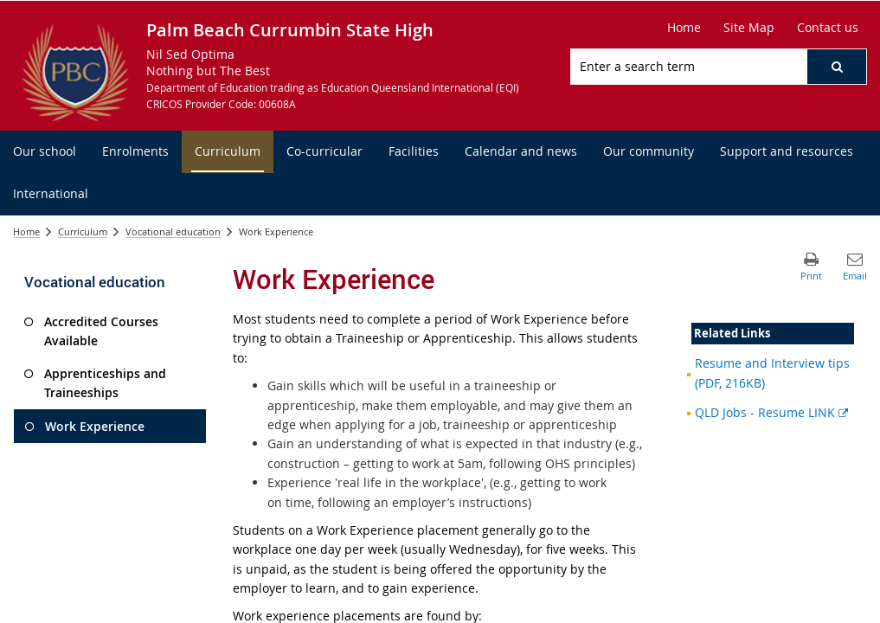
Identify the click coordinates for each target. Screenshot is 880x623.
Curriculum (82, 231)
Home (26, 231)
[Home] (684, 28)
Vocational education (173, 231)
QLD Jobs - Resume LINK (771, 412)
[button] (836, 66)
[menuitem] (44, 152)
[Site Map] (749, 28)
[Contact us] (827, 28)
